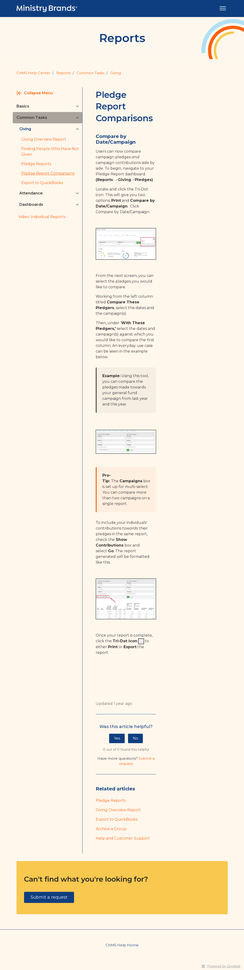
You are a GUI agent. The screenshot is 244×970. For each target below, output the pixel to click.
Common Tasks (90, 73)
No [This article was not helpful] (135, 738)
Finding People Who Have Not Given (50, 152)
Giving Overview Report (118, 810)
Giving (115, 73)
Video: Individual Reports (41, 217)
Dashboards (31, 204)
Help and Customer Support (123, 838)
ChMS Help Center (33, 73)
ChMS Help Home (122, 945)
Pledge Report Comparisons (47, 173)
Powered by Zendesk (223, 966)
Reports (63, 73)
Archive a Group (111, 829)
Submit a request (49, 897)
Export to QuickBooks (116, 819)
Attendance (31, 193)
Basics (23, 106)
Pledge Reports (111, 800)
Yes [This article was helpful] (117, 738)
